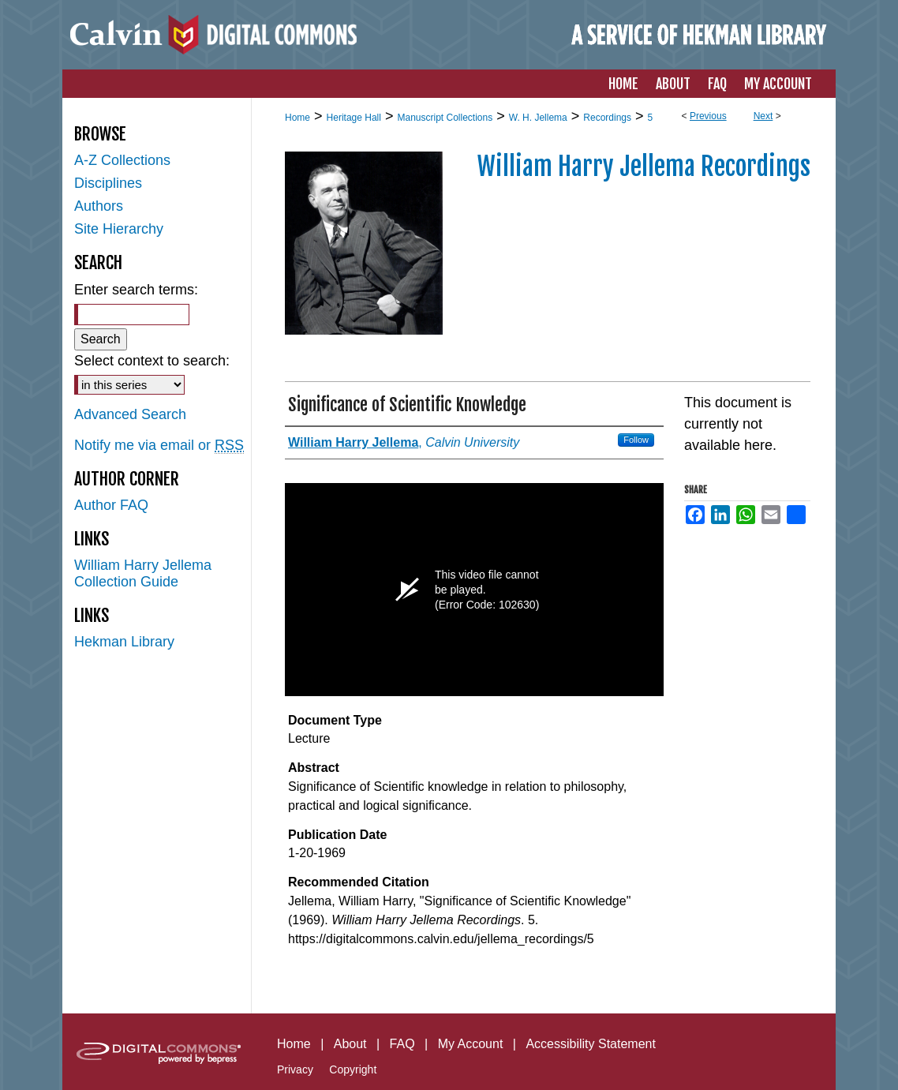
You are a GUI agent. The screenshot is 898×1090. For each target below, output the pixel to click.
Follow (636, 439)
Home (297, 117)
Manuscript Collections (444, 117)
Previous (708, 116)
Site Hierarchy (118, 229)
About (350, 1044)
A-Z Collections (122, 160)
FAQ (402, 1044)
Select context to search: (152, 361)
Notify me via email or (159, 445)
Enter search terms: (136, 290)
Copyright (352, 1069)
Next (763, 116)
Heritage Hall (354, 117)
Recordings (607, 117)
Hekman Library (124, 642)
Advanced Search (130, 414)
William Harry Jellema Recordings (643, 166)
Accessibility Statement (591, 1044)
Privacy (295, 1069)
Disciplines (108, 183)
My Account (470, 1044)
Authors (98, 206)
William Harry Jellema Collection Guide (142, 573)
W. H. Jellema (538, 117)
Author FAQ (111, 505)
